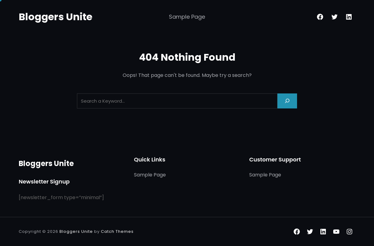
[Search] (287, 100)
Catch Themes (117, 231)
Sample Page (187, 17)
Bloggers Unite (55, 17)
